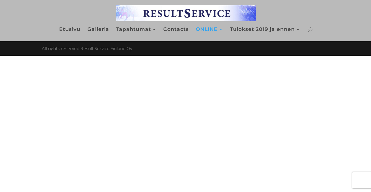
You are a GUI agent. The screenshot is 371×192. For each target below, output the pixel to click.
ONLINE (207, 29)
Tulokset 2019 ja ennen (262, 29)
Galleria (98, 29)
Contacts (176, 29)
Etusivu (69, 29)
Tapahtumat (133, 29)
